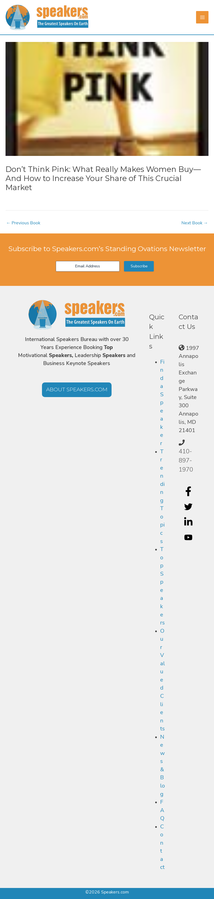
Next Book (194, 223)
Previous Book (23, 223)
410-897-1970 (186, 460)
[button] (77, 389)
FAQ (162, 810)
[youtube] (189, 537)
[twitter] (189, 506)
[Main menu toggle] (202, 17)
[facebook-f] (189, 491)
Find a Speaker (162, 402)
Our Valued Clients (162, 680)
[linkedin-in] (189, 522)
